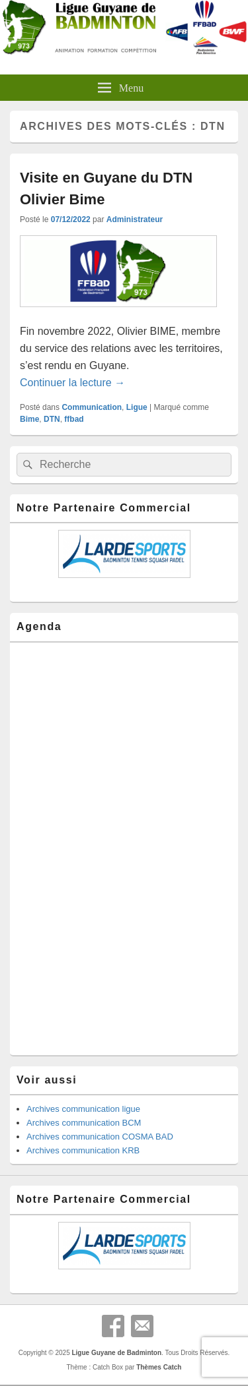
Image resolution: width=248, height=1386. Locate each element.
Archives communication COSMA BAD (99, 1136)
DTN (52, 419)
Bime (29, 419)
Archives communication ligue (83, 1109)
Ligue (136, 407)
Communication (92, 407)
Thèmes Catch (158, 1367)
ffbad (73, 419)
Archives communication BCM (83, 1123)
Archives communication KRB (83, 1150)
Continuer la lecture (72, 382)
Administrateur (134, 219)
